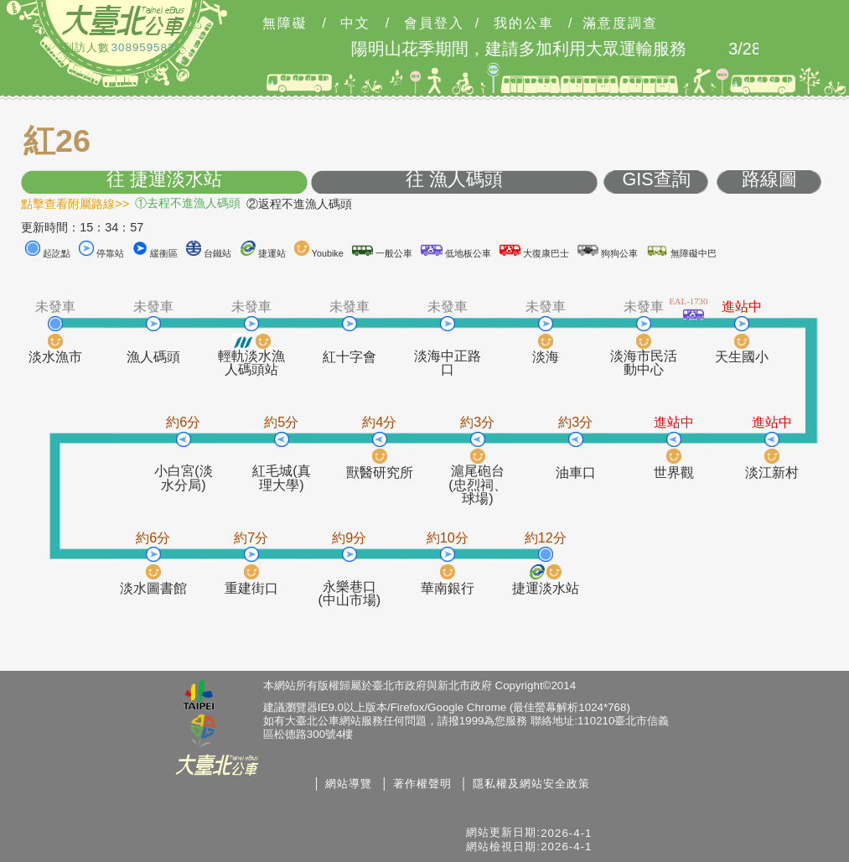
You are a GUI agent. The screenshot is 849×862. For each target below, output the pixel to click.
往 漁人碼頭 (454, 180)
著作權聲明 (422, 783)
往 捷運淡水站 (164, 180)
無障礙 (285, 23)
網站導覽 (348, 783)
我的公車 (524, 23)
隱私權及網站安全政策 (531, 783)
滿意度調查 (620, 23)
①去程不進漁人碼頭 (188, 203)
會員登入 (434, 23)
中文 (355, 23)
